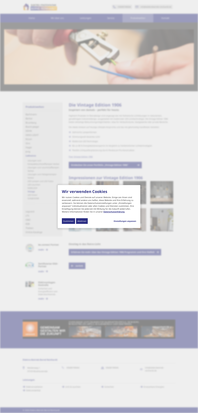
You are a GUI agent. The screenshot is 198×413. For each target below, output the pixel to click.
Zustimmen (68, 221)
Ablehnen (81, 221)
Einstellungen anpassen (125, 221)
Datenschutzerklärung (114, 211)
